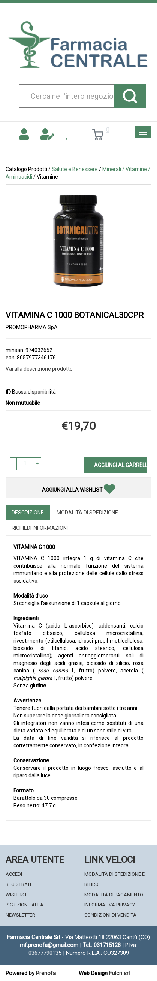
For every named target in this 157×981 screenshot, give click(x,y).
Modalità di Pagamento (113, 895)
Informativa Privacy (109, 905)
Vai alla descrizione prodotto (39, 369)
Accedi (14, 874)
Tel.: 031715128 (102, 945)
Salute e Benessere (75, 169)
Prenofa (46, 973)
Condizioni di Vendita (110, 915)
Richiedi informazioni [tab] (40, 528)
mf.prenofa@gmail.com (49, 945)
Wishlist (16, 895)
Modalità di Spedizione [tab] (87, 513)
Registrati (18, 884)
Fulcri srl (119, 973)
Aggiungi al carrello (121, 465)
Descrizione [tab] (28, 513)
